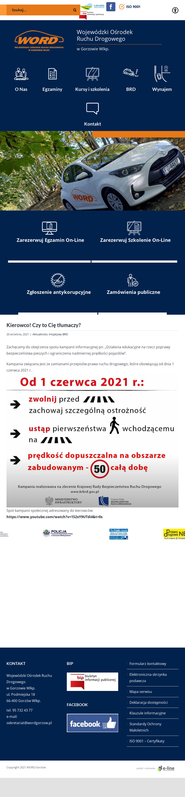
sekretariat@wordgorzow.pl (29, 722)
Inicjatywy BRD (58, 334)
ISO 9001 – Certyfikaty (146, 741)
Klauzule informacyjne (147, 713)
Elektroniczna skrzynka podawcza (148, 677)
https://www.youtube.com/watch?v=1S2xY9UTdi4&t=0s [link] (55, 516)
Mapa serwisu (140, 691)
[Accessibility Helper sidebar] (175, 10)
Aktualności (40, 334)
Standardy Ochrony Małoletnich (145, 727)
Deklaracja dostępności (148, 702)
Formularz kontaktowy (147, 663)
